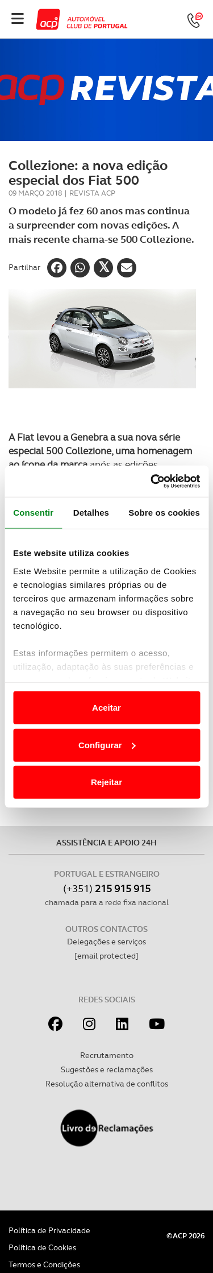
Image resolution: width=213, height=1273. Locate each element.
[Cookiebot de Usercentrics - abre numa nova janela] (151, 481)
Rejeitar (106, 782)
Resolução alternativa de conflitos (106, 1084)
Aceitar (106, 707)
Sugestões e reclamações (107, 1069)
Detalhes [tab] (91, 512)
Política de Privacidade (49, 1230)
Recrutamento (106, 1055)
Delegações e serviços (106, 941)
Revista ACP (92, 193)
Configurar (107, 744)
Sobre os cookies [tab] (164, 512)
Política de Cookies (42, 1247)
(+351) (107, 888)
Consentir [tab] (33, 512)
